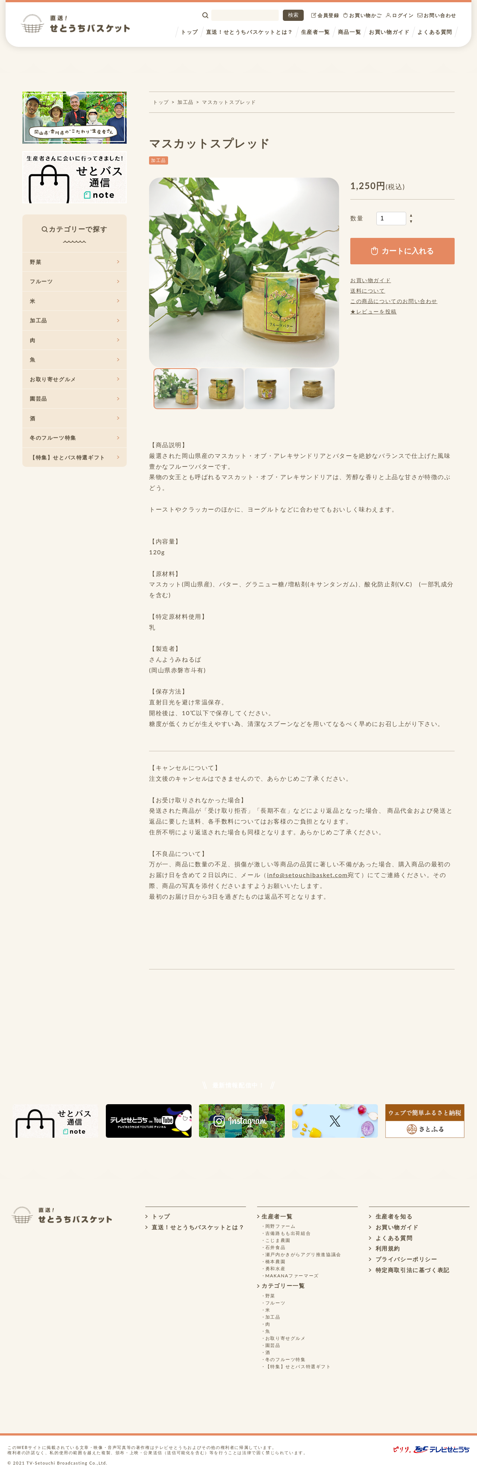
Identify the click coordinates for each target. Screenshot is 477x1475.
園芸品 (74, 398)
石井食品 (275, 1247)
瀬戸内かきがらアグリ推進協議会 (303, 1254)
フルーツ (74, 281)
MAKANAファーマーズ (292, 1275)
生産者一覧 (315, 32)
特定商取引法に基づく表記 (409, 1270)
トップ (189, 32)
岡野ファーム (280, 1226)
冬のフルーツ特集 (74, 437)
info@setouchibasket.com (307, 874)
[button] (156, 272)
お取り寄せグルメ (74, 379)
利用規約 (384, 1248)
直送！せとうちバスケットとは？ (249, 32)
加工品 (185, 102)
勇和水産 (275, 1268)
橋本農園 (275, 1261)
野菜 (74, 262)
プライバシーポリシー (403, 1259)
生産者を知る (391, 1216)
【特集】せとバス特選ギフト (74, 457)
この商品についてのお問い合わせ (393, 301)
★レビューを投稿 (373, 311)
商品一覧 (349, 32)
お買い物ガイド (389, 32)
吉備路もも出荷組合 (288, 1233)
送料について (367, 290)
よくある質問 (434, 32)
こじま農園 (278, 1240)
